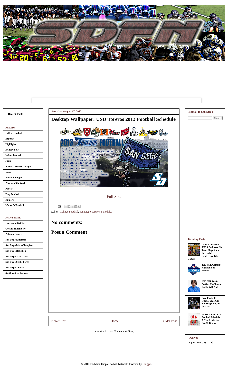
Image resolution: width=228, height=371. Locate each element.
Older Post (170, 321)
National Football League (18, 166)
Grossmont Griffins (15, 223)
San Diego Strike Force (17, 262)
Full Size (114, 196)
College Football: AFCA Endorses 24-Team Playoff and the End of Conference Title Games (205, 251)
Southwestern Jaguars (16, 273)
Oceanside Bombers (15, 228)
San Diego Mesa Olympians (19, 245)
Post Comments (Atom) (121, 331)
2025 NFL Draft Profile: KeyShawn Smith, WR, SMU (211, 284)
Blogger (146, 364)
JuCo (8, 161)
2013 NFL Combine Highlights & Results (212, 268)
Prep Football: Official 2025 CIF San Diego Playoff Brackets (211, 302)
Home (115, 321)
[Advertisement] (205, 179)
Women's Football (14, 205)
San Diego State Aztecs (16, 256)
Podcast (9, 188)
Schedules (106, 211)
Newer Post (58, 321)
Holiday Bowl (12, 149)
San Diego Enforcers (15, 239)
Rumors (9, 200)
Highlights (10, 144)
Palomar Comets (13, 234)
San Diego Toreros (89, 211)
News (8, 172)
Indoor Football (13, 155)
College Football (69, 211)
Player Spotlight (13, 177)
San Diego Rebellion (15, 251)
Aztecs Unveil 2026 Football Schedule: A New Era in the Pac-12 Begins (211, 318)
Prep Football (12, 194)
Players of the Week (15, 183)
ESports (9, 138)
